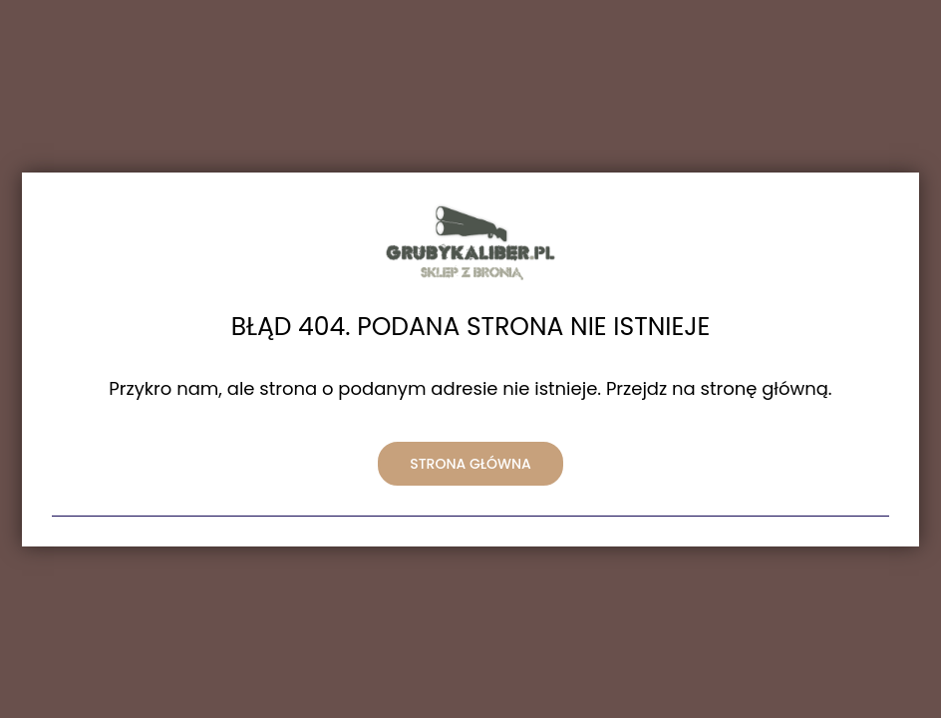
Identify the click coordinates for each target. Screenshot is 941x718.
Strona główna (470, 464)
